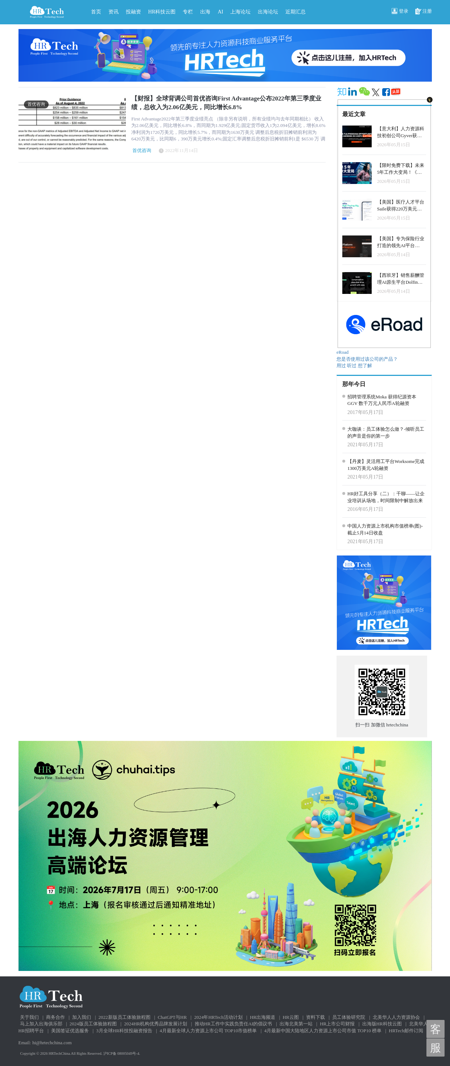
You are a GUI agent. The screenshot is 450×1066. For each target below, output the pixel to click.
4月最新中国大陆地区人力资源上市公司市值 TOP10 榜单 (322, 1030)
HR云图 (291, 1017)
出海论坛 (268, 12)
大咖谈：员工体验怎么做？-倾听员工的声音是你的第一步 (385, 432)
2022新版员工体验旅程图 (124, 1017)
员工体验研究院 (348, 1017)
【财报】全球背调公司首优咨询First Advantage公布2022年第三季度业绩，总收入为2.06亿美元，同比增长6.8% (226, 103)
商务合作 (55, 1017)
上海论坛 (240, 12)
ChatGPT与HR (172, 1017)
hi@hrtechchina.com (51, 1042)
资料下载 (315, 1017)
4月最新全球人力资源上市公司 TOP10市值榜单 (208, 1030)
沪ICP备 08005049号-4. (121, 1053)
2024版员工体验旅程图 (93, 1023)
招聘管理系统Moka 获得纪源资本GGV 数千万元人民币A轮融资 (381, 400)
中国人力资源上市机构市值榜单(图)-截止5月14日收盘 (385, 529)
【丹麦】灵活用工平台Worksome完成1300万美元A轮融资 (385, 465)
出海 (205, 12)
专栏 (188, 12)
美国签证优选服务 (70, 1030)
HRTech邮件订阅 (406, 1030)
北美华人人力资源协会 (396, 1017)
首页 (96, 12)
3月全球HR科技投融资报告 (124, 1030)
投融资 (133, 12)
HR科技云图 (162, 12)
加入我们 (81, 1017)
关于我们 (29, 1017)
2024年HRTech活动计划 (218, 1017)
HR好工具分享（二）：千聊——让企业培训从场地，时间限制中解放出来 (386, 497)
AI (220, 12)
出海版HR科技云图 (382, 1023)
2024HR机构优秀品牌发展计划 (155, 1023)
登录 (400, 11)
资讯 (113, 12)
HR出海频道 (262, 1017)
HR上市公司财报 (337, 1023)
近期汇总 (295, 12)
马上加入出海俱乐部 (41, 1023)
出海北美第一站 (296, 1023)
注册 (423, 11)
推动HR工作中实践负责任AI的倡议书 (233, 1023)
